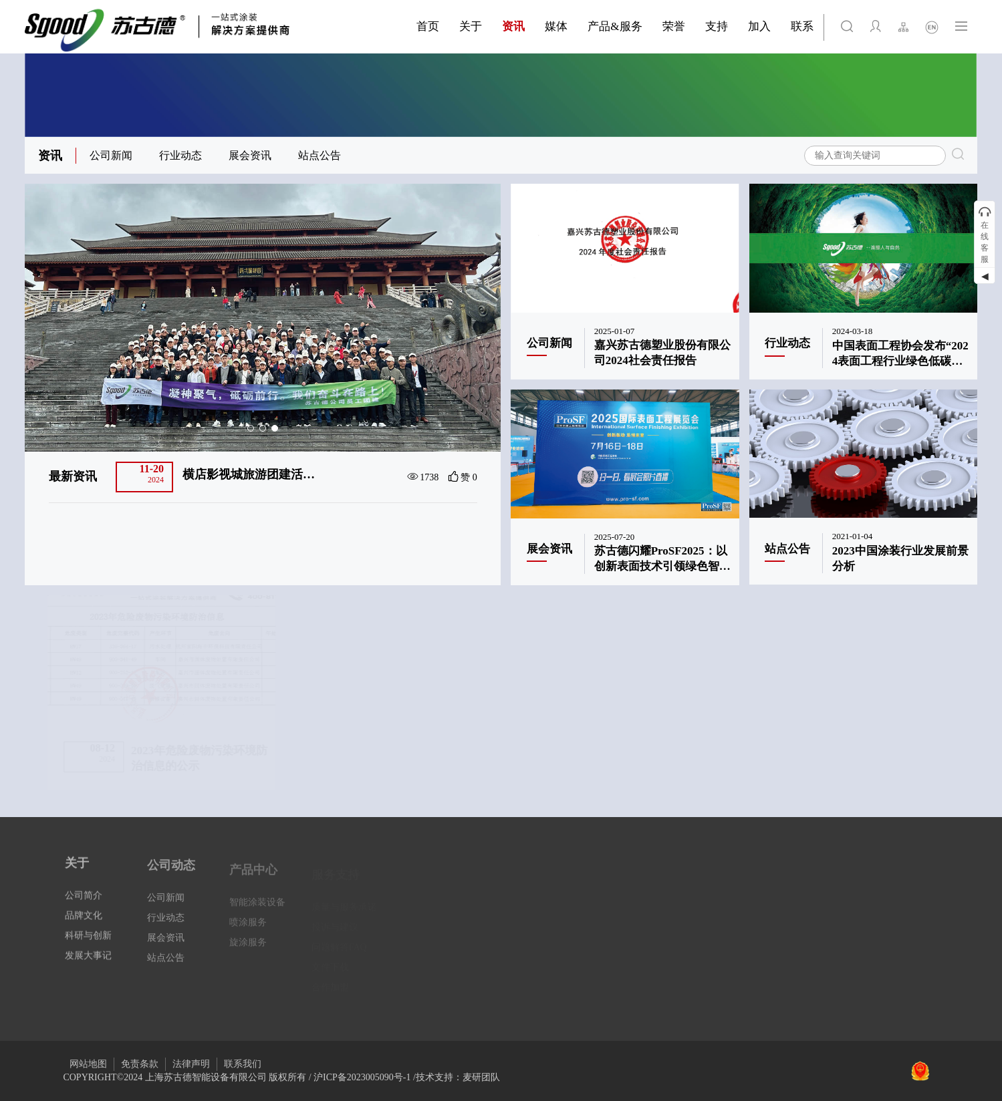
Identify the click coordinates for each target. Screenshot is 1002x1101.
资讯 (50, 155)
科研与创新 (88, 947)
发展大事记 (88, 967)
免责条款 (139, 1064)
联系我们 (242, 1064)
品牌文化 (83, 927)
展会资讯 (250, 155)
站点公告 (319, 155)
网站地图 (88, 1064)
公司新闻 (111, 155)
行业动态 (180, 155)
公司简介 (83, 907)
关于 (77, 874)
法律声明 (191, 1064)
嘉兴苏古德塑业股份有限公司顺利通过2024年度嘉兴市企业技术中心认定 (251, 475)
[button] (250, 428)
